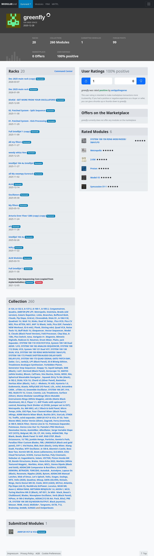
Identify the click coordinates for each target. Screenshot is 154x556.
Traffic (15, 417)
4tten (40, 464)
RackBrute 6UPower (37, 486)
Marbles (32, 464)
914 (67, 389)
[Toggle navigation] (148, 4)
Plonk (37, 327)
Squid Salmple (55, 367)
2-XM (93, 159)
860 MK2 (29, 408)
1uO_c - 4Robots (39, 383)
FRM (48, 4)
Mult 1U (27, 321)
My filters (13, 205)
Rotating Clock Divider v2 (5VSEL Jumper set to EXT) (43, 405)
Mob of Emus (24, 476)
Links (39, 315)
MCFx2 (59, 483)
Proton (93, 168)
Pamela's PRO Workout (52, 427)
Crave (29, 392)
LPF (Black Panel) (38, 361)
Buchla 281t (50, 414)
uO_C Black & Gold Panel (47, 408)
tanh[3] (24, 361)
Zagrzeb (48, 420)
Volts (48, 476)
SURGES (32, 507)
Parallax (19, 448)
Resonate (21, 473)
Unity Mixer (58, 445)
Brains (35, 461)
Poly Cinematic (58, 455)
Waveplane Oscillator (40, 495)
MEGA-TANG (23, 489)
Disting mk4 (47, 327)
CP (38, 433)
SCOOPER (61, 467)
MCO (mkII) (49, 483)
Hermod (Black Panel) (34, 371)
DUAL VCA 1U (24, 380)
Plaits (56, 339)
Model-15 (95, 177)
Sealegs (63, 476)
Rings (11, 483)
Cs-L (18, 361)
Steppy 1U (42, 367)
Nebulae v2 (14, 458)
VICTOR (47, 458)
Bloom (27, 374)
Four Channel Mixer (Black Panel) (49, 411)
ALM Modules (16, 258)
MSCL (47, 464)
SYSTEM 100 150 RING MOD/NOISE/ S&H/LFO (43, 352)
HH (42, 433)
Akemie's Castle (57, 448)
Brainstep (14, 507)
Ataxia (24, 386)
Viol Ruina (28, 445)
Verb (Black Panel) (61, 495)
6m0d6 (23, 507)
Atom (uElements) (43, 451)
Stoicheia (51, 311)
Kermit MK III (26, 451)
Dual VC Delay (45, 321)
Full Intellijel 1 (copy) (19, 131)
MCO (67, 489)
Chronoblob (41, 318)
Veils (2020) (20, 479)
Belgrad (24, 433)
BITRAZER (24, 470)
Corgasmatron (57, 308)
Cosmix (37, 392)
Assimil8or (32, 430)
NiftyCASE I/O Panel (39, 386)
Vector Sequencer (54, 330)
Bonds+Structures (21, 461)
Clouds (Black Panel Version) (25, 333)
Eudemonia (14, 386)
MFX (11, 479)
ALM (11, 184)
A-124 (11, 308)
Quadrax (31, 479)
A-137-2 (28, 308)
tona (29, 336)
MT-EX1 (43, 492)
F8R (42, 442)
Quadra (12, 311)
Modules (39, 4)
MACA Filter (23, 423)
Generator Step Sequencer (22, 367)
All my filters (15, 142)
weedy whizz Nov (17, 152)
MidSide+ (34, 504)
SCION (29, 455)
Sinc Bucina (47, 374)
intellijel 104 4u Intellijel (21, 163)
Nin (70, 374)
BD (30, 433)
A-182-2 (12, 380)
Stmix (57, 374)
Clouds (12, 318)
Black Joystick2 (57, 501)
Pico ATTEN (19, 324)
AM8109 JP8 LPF (25, 311)
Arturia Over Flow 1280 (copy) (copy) (27, 215)
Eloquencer (38, 330)
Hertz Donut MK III (25, 483)
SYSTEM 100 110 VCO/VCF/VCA (34, 343)
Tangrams (45, 504)
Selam (39, 458)
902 (10, 392)
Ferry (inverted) (62, 420)
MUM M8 (62, 486)
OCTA (54, 504)
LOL (52, 386)
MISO (64, 374)
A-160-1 (36, 308)
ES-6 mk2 (28, 327)
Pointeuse (14, 427)
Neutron (34, 339)
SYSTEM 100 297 (56, 389)
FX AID (51, 383)
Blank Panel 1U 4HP (33, 436)
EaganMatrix (28, 458)
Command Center (63, 71)
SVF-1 (19, 445)
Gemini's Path (62, 439)
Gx (22, 408)
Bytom (46, 473)
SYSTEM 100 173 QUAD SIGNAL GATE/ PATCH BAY (45, 358)
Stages (55, 476)
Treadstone (52, 392)
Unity (48, 433)
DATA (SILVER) (51, 479)
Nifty (11, 247)
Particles (49, 439)
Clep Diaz (62, 333)
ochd (58, 386)
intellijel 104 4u (16, 236)
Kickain (63, 479)
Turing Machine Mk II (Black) (23, 492)
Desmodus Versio (17, 430)
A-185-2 (45, 308)
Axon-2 (12, 489)
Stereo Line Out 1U (29, 427)
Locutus (52, 486)
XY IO (59, 417)
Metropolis (40, 311)
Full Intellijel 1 (16, 268)
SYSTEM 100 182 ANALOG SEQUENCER (40, 346)
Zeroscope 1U (53, 371)
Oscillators (14, 194)
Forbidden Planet (53, 364)
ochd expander (27, 417)
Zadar (12, 361)
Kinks (34, 321)
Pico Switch (20, 336)
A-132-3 (19, 308)
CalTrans (36, 374)
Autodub (45, 470)
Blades (25, 495)
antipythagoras (119, 90)
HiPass (12, 498)
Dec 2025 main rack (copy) (22, 78)
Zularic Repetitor (26, 315)
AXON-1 (60, 489)
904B (19, 504)
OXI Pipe (26, 411)
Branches (48, 315)
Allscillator (44, 430)
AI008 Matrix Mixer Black (30, 414)
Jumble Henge (36, 439)
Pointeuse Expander (59, 423)
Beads (19, 436)
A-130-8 (44, 448)
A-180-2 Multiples (25, 498)
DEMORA (13, 470)
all (10, 226)
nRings (12, 414)
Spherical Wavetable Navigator (25, 377)
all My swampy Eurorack (21, 173)
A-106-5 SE (63, 318)
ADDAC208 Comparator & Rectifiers (38, 467)
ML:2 (23, 402)
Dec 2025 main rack (18, 89)
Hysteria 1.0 (62, 383)
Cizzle (39, 483)
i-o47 (19, 371)
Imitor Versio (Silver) (32, 420)
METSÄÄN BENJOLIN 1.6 (42, 489)
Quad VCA (60, 327)
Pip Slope (21, 318)
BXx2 (62, 498)
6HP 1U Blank (39, 324)
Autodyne (56, 470)
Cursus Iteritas (41, 455)
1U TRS (24, 439)
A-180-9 (12, 423)
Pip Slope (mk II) (17, 486)
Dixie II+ (53, 318)
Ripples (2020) (34, 473)
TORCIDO (34, 470)
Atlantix (68, 483)
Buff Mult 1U (24, 330)
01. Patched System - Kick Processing (27, 121)
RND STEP (49, 436)
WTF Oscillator (32, 448)
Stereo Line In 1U (39, 423)
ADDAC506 (57, 433)
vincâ (26, 504)
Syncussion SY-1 (98, 186)
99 (115, 42)
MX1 (28, 324)
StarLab (61, 414)
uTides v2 (20, 389)
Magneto (50, 336)
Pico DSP (57, 324)
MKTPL (55, 4)
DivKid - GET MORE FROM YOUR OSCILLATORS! (32, 99)
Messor (12, 504)
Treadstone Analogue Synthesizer (26, 364)
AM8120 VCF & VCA (46, 417)
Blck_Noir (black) (42, 445)
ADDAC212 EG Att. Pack (47, 498)
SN (34, 433)
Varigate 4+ (39, 336)
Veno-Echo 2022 (47, 461)
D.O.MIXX (58, 451)
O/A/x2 (30, 318)
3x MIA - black (55, 492)
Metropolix (14, 408)
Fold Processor (48, 333)
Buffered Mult (61, 315)
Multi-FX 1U (19, 392)
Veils (49, 324)
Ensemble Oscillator (37, 389)
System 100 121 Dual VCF (37, 349)
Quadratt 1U (15, 321)
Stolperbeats (47, 507)
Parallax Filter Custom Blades (24, 442)
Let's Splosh (38, 476)
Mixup (40, 479)
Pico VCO (58, 321)
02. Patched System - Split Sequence (27, 110)
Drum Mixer (46, 339)
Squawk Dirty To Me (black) (56, 377)
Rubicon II (23, 339)
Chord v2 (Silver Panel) (43, 380)
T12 (60, 504)
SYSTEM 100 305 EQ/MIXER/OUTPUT (30, 501)
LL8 (44, 392)
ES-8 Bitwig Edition (57, 361)
